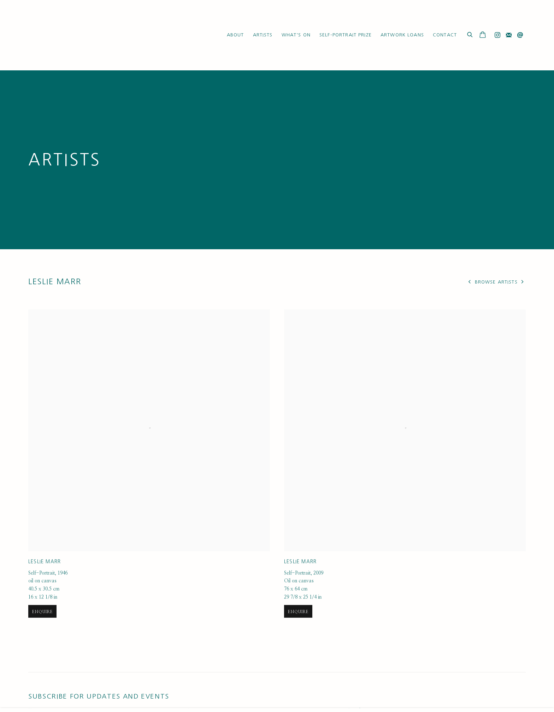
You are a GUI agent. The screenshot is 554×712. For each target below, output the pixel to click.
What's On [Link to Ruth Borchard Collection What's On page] (296, 35)
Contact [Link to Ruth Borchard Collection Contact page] (445, 35)
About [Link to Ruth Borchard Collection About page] (235, 35)
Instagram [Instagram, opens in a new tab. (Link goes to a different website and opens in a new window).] (497, 35)
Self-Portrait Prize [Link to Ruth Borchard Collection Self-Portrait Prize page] (345, 35)
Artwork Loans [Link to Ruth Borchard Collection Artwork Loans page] (402, 35)
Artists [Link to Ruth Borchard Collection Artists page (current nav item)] (263, 35)
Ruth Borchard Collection (70, 35)
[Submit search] (470, 34)
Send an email (520, 35)
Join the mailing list (508, 35)
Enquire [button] (42, 629)
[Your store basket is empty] (482, 35)
